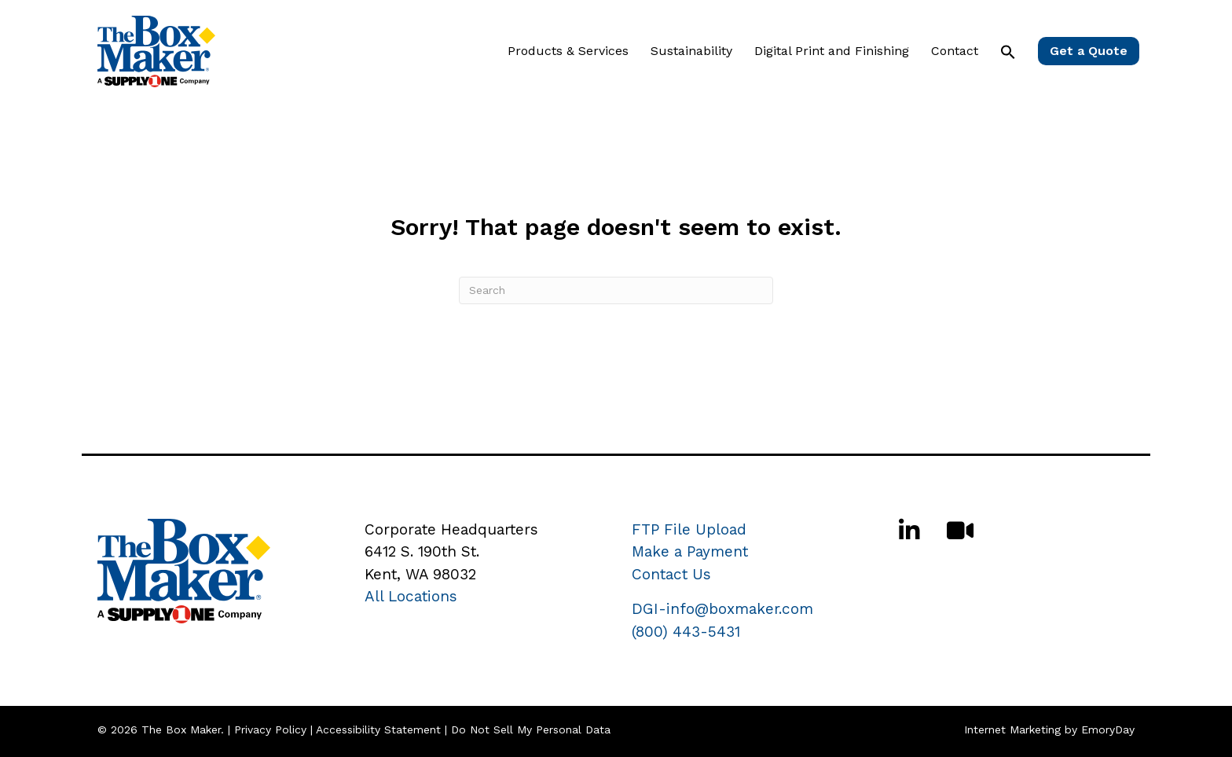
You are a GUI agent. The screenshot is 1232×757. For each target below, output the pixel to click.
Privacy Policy (270, 729)
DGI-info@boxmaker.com (722, 609)
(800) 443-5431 (686, 632)
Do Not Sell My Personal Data (530, 729)
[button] (1008, 52)
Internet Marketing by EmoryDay (1049, 729)
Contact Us (671, 574)
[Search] (616, 290)
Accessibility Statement (378, 729)
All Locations (411, 596)
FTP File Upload (689, 529)
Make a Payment (690, 551)
